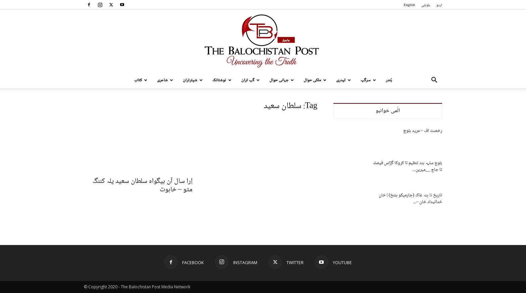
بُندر (389, 80)
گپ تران (250, 80)
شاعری (165, 80)
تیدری (343, 80)
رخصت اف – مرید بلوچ (422, 131)
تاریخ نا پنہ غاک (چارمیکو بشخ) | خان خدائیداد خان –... (410, 198)
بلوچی (425, 5)
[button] (434, 81)
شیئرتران (193, 80)
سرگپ (368, 80)
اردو (439, 5)
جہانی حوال (281, 80)
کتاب (140, 80)
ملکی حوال (315, 80)
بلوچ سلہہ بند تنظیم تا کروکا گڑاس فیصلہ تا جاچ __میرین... (407, 166)
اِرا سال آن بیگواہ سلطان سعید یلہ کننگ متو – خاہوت (143, 186)
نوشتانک (221, 80)
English (409, 5)
